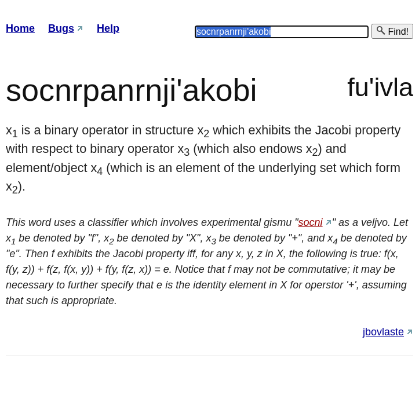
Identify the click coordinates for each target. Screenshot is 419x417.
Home (20, 28)
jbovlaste (383, 332)
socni (310, 222)
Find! (392, 30)
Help (108, 28)
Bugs (61, 28)
